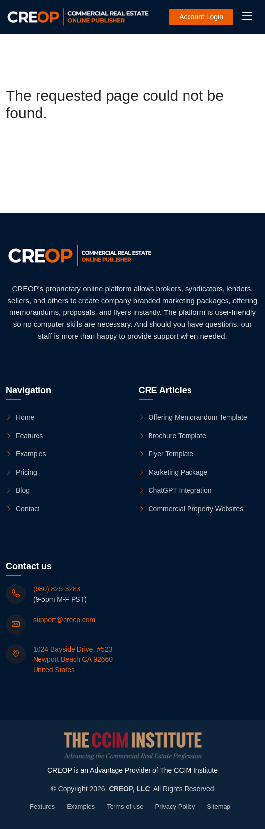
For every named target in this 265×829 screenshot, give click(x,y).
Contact (22, 508)
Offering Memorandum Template (193, 417)
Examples (26, 453)
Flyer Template (166, 453)
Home (20, 417)
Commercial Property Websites (191, 508)
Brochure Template (172, 435)
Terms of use (125, 806)
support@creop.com (64, 619)
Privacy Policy (175, 806)
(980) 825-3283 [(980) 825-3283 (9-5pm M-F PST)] (56, 589)
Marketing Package (173, 472)
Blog (18, 490)
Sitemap (218, 806)
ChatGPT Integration (175, 490)
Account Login (201, 17)
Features (24, 435)
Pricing (21, 472)
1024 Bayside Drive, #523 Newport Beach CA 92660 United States (73, 659)
